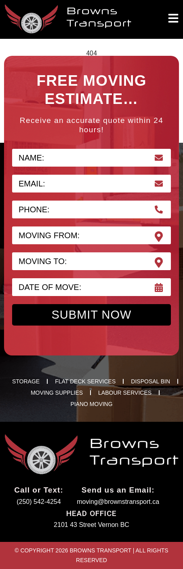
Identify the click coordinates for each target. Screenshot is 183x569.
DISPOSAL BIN (150, 381)
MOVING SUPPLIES (57, 392)
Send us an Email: (118, 490)
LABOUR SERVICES (124, 392)
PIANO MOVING (91, 404)
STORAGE (26, 381)
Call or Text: (38, 490)
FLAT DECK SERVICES (85, 381)
